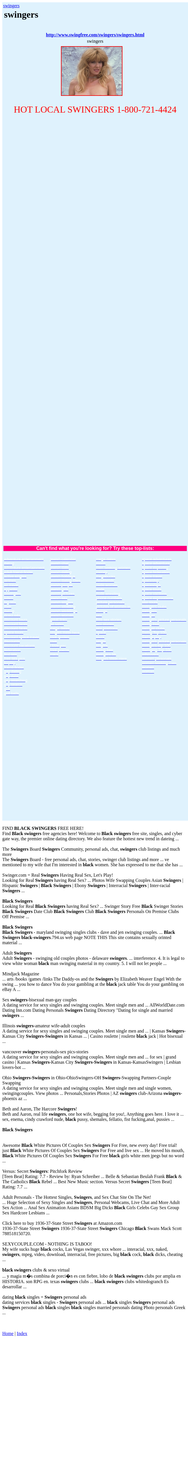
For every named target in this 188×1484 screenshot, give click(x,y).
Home (8, 1333)
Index (22, 1333)
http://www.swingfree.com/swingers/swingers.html (95, 34)
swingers (11, 5)
